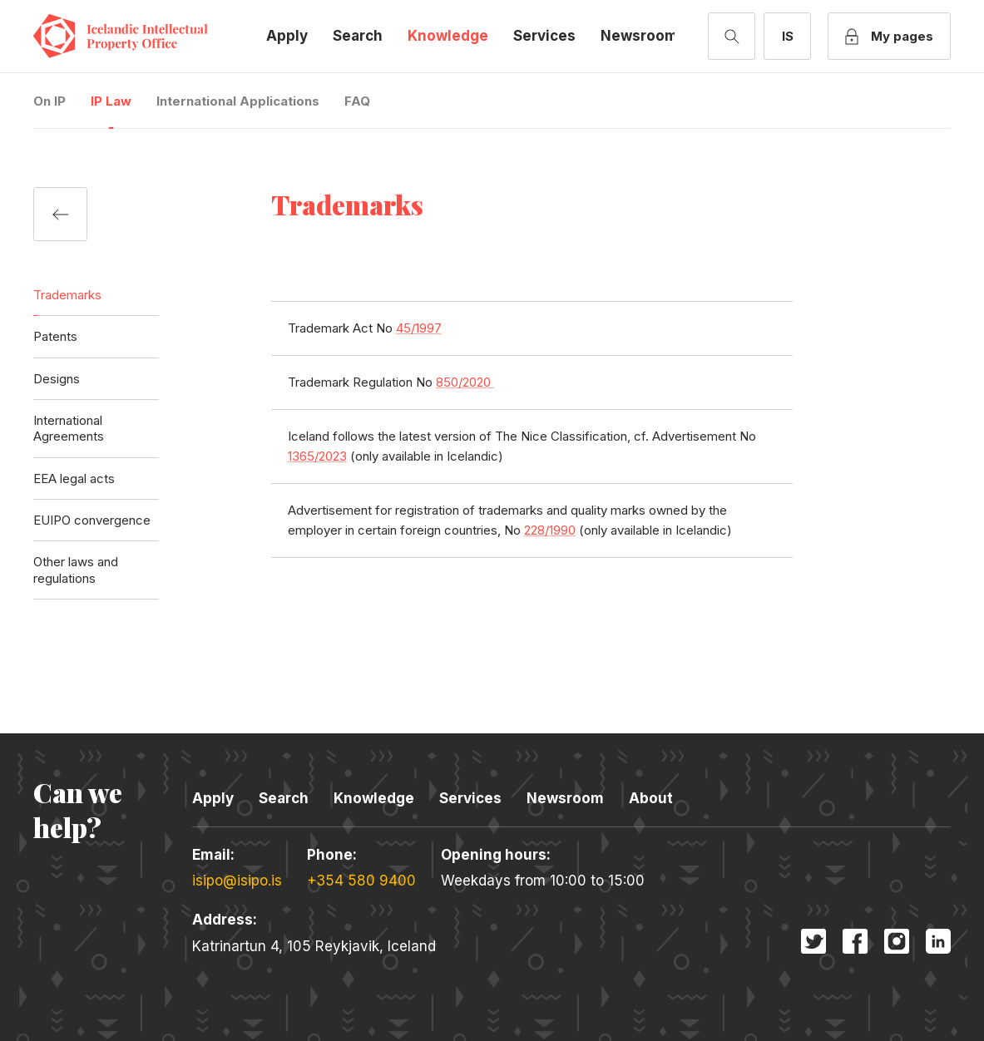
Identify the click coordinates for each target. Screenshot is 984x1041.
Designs (56, 379)
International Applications (237, 101)
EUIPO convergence (92, 520)
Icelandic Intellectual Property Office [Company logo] (133, 36)
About (651, 798)
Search (358, 35)
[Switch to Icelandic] (787, 36)
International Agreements (68, 428)
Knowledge (448, 35)
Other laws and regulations (75, 569)
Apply (287, 35)
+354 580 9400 (361, 880)
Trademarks (67, 295)
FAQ (357, 101)
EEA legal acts (74, 478)
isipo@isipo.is (237, 880)
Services (544, 35)
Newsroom (639, 35)
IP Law (111, 101)
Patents (55, 336)
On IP (49, 101)
